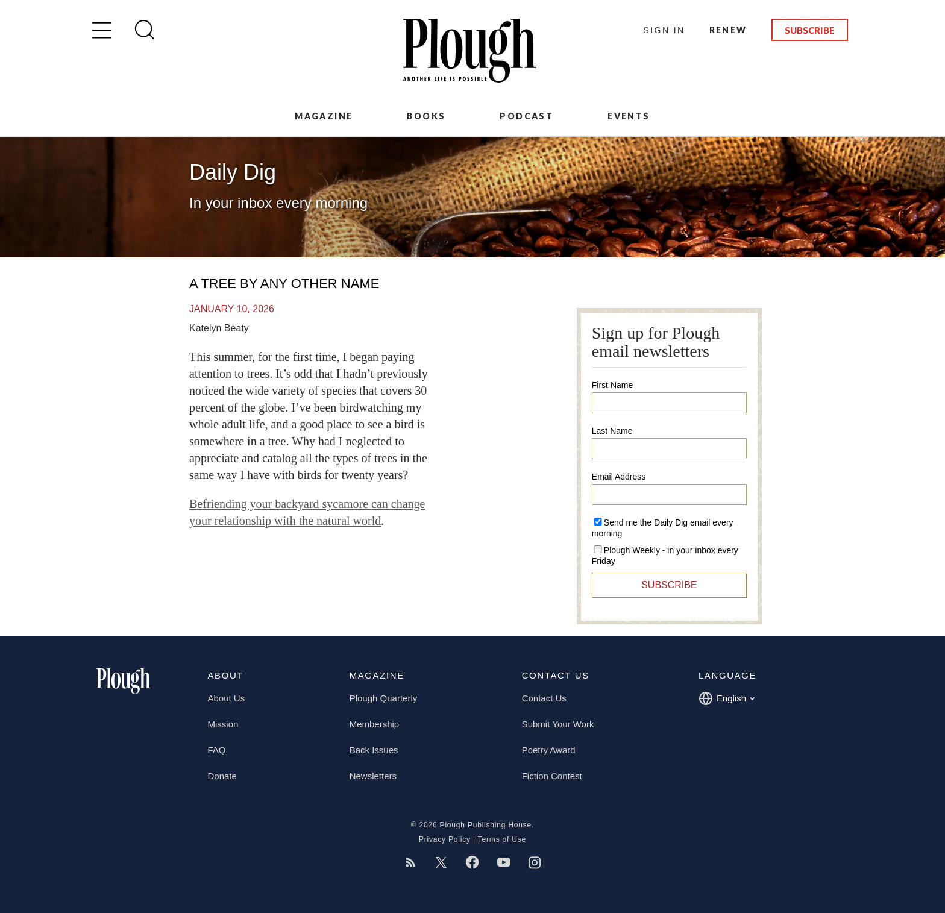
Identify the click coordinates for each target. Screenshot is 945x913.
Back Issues (374, 750)
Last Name (612, 431)
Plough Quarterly (384, 698)
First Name (612, 385)
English (727, 698)
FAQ (217, 750)
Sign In (664, 30)
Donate (222, 776)
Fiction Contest (552, 776)
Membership (375, 724)
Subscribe (810, 30)
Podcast (526, 116)
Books (426, 116)
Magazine (324, 116)
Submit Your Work (558, 724)
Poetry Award (549, 750)
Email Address (618, 476)
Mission (223, 724)
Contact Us (544, 698)
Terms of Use (502, 839)
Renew (728, 30)
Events (629, 116)
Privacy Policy (445, 839)
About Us (226, 698)
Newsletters (373, 776)
